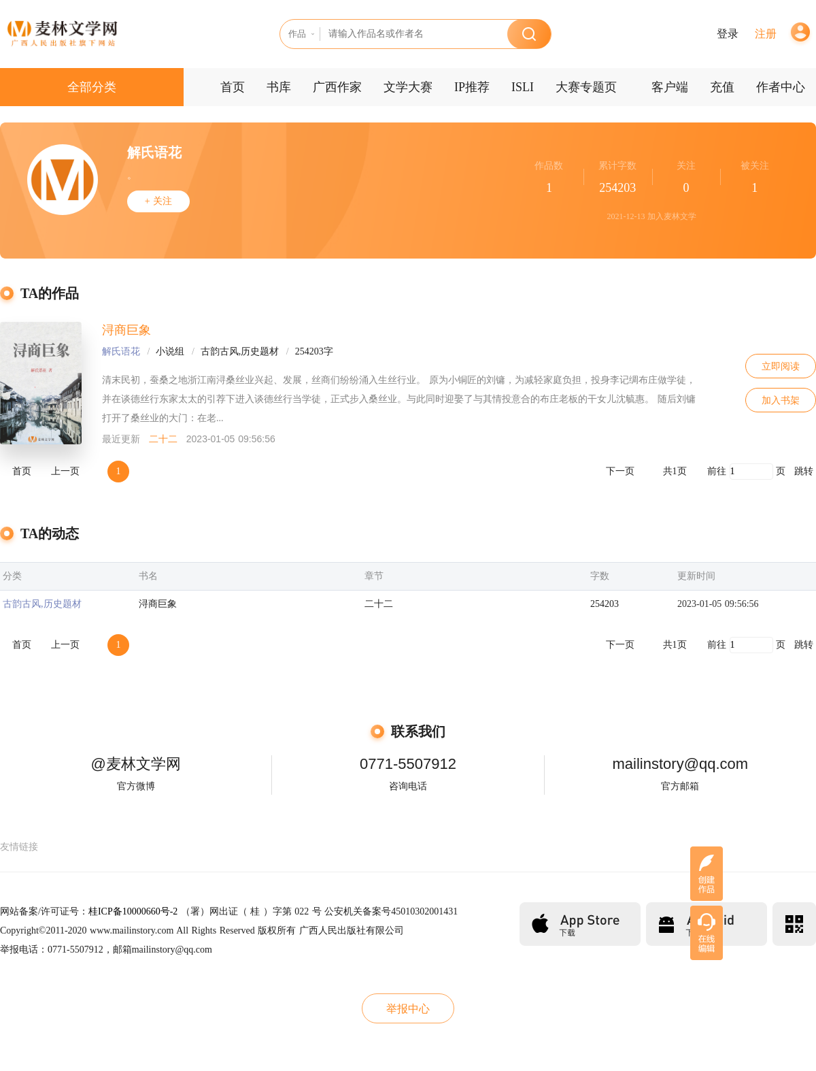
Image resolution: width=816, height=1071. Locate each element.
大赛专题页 (586, 87)
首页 (232, 87)
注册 (766, 33)
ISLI (522, 87)
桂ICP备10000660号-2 (132, 911)
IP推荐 (472, 87)
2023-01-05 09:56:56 (718, 604)
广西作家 (337, 87)
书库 (279, 87)
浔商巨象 (126, 330)
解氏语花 (121, 351)
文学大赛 (408, 87)
